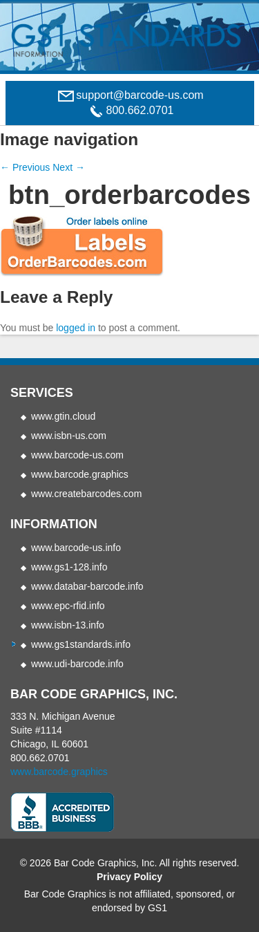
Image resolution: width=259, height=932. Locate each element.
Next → (68, 167)
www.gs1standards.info (81, 644)
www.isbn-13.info (67, 625)
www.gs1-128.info (69, 566)
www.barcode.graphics (79, 474)
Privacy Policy (129, 876)
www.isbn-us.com (68, 435)
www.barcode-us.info (76, 547)
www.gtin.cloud (63, 416)
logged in (75, 327)
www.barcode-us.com (77, 454)
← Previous (25, 167)
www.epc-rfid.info (68, 605)
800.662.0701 (40, 757)
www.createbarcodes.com (86, 493)
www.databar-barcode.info (87, 586)
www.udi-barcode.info (77, 663)
